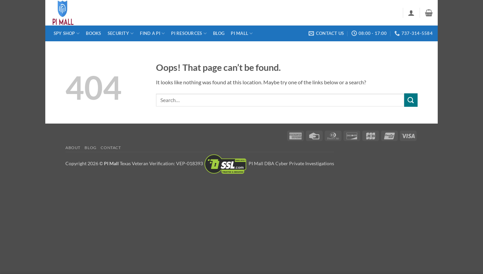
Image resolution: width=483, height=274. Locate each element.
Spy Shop (67, 33)
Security (121, 33)
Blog (218, 33)
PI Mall (242, 33)
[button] (411, 12)
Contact (111, 147)
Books (93, 33)
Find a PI (152, 33)
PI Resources (189, 33)
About (72, 147)
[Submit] (411, 99)
